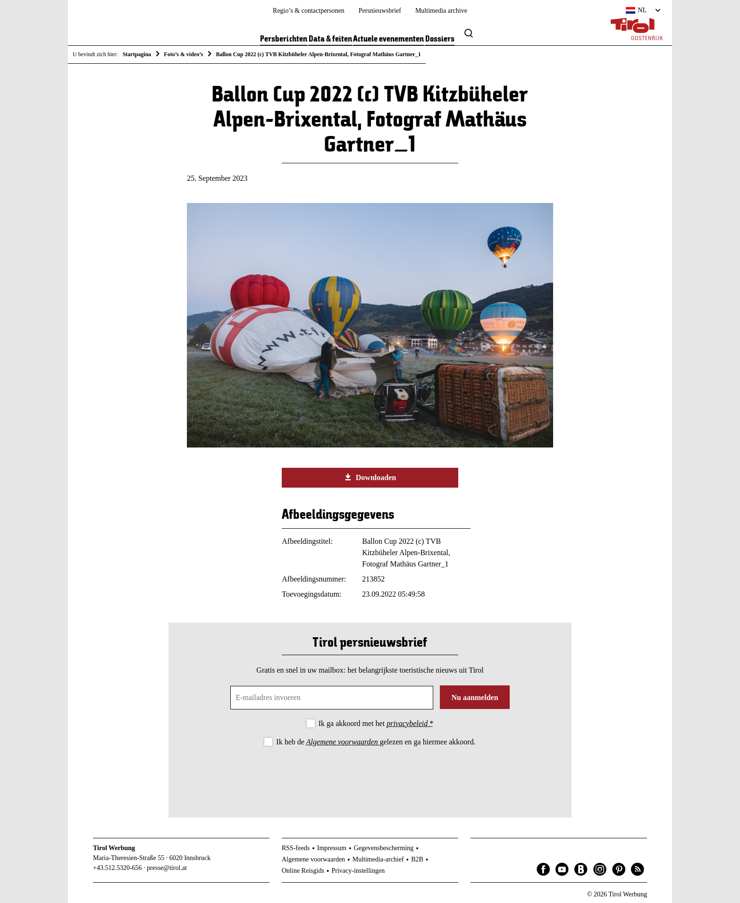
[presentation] (370, 774)
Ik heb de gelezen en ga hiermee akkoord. (375, 742)
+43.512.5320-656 (117, 867)
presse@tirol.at (167, 867)
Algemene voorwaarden (343, 742)
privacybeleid (408, 723)
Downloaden (370, 477)
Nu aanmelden (474, 697)
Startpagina (137, 54)
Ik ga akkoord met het (376, 723)
